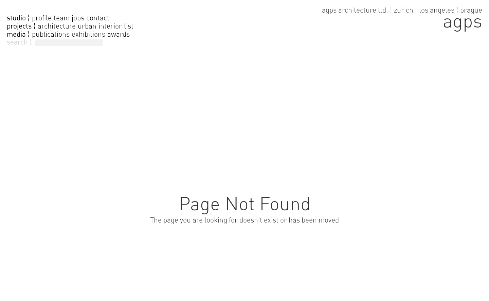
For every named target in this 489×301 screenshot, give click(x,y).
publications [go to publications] (51, 34)
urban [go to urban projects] (87, 26)
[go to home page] (402, 17)
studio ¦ (18, 18)
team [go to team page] (62, 18)
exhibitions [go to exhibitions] (88, 34)
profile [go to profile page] (42, 18)
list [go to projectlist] (128, 26)
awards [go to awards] (118, 34)
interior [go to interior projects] (110, 26)
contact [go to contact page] (97, 18)
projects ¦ (21, 26)
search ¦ (19, 42)
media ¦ (18, 34)
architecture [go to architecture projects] (57, 26)
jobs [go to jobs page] (78, 18)
